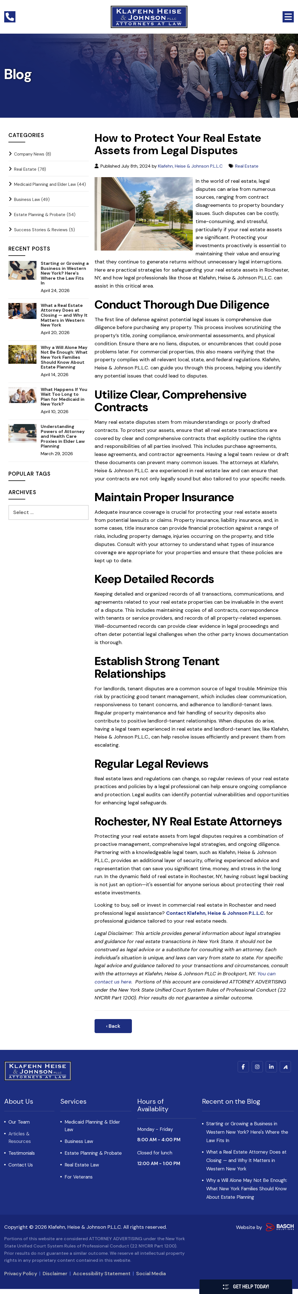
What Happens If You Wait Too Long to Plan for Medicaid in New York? (64, 397)
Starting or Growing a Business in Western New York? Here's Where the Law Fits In (65, 273)
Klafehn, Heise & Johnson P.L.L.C (190, 166)
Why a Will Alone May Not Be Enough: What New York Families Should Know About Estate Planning (64, 357)
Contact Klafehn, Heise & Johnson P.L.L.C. (216, 913)
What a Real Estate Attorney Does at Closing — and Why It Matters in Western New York (64, 315)
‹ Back (113, 1026)
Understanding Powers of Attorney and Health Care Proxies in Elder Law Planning (63, 436)
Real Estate (247, 166)
